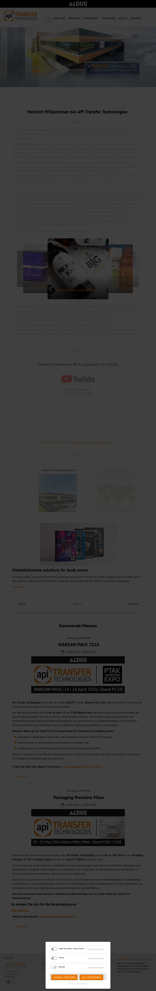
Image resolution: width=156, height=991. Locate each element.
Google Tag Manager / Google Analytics (71, 949)
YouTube (61, 958)
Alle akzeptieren (91, 977)
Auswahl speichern (64, 977)
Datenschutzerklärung (81, 983)
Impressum (71, 983)
